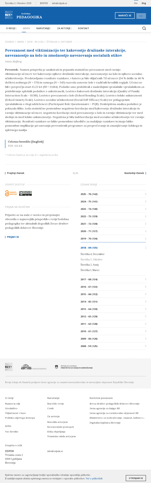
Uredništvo (11, 408)
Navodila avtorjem (57, 422)
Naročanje (40, 28)
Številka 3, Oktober (59, 41)
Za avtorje (59, 28)
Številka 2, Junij (90, 265)
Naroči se (118, 15)
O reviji (10, 28)
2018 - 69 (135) (36, 41)
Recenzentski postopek (60, 426)
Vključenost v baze (16, 413)
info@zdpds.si (55, 451)
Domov (10, 41)
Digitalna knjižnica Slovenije (106, 422)
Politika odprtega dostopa (20, 417)
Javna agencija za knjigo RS (105, 408)
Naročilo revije (56, 403)
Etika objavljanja (56, 431)
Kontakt (76, 28)
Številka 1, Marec (90, 270)
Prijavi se (13, 237)
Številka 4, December (93, 254)
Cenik (50, 408)
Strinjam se (136, 477)
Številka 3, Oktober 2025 (18, 3)
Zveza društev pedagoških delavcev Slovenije (116, 403)
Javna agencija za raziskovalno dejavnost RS (115, 413)
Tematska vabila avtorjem (61, 436)
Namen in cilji (13, 403)
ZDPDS (44, 3)
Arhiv (24, 28)
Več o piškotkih (94, 478)
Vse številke (12, 431)
